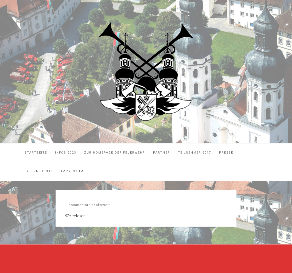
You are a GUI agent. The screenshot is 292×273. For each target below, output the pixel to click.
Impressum (72, 171)
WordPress (180, 261)
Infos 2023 (65, 152)
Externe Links (39, 171)
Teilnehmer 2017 (194, 152)
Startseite (36, 152)
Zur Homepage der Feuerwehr (114, 152)
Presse (226, 152)
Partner (161, 152)
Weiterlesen (75, 216)
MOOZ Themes (134, 261)
